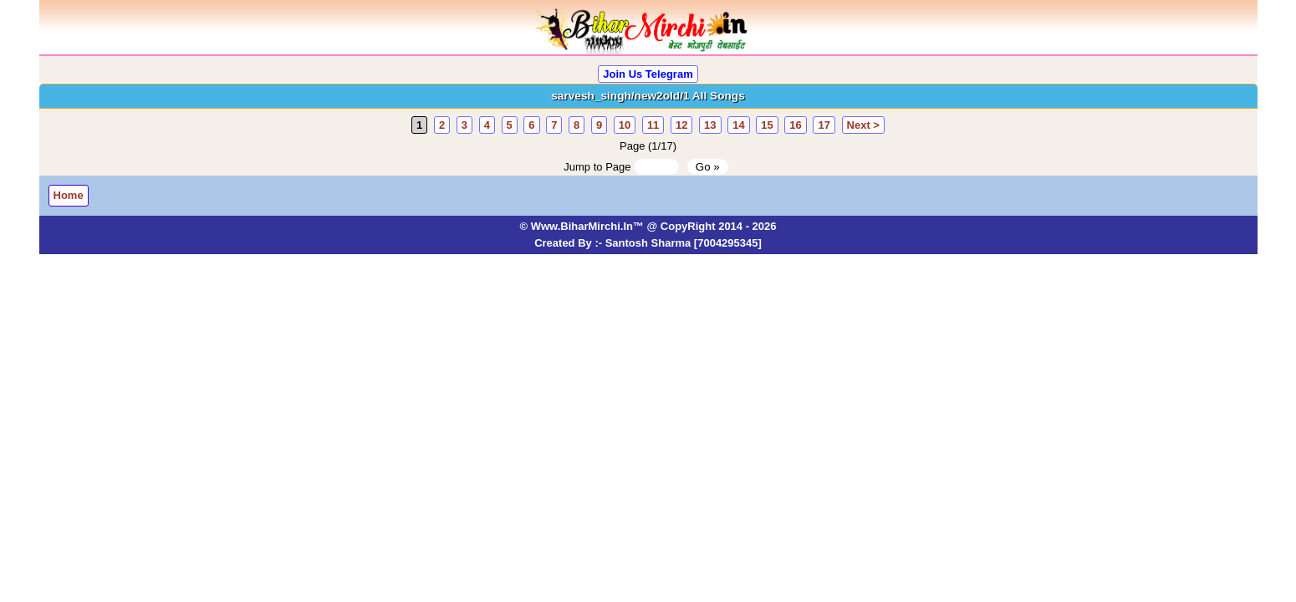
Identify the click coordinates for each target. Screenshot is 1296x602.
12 (681, 125)
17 (823, 125)
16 (795, 125)
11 (653, 125)
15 (767, 125)
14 (738, 125)
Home (69, 195)
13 (710, 125)
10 (624, 125)
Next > (863, 125)
